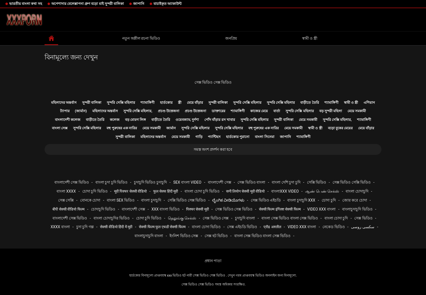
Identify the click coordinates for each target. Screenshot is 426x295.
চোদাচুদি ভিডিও (103, 209)
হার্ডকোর (166, 103)
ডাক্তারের (218, 111)
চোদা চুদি (329, 200)
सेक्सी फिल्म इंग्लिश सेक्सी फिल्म (280, 209)
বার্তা (276, 111)
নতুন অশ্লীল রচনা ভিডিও (141, 38)
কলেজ (115, 120)
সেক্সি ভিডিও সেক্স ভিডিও (187, 200)
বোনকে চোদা (90, 200)
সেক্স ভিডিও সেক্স (215, 218)
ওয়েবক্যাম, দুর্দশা (187, 120)
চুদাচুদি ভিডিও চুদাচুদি (150, 182)
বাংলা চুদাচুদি (151, 200)
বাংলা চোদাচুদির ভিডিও (111, 218)
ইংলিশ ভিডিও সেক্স (184, 236)
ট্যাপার (65, 111)
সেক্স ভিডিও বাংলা (251, 182)
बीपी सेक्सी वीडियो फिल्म (68, 209)
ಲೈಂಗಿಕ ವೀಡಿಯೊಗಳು (228, 200)
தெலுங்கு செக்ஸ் (182, 218)
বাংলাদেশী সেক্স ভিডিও (71, 182)
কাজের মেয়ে (259, 111)
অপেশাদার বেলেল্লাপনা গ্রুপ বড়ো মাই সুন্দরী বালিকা (87, 4)
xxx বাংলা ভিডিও (165, 209)
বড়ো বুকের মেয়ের (340, 128)
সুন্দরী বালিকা (91, 103)
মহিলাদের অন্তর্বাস (64, 103)
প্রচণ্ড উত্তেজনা (168, 111)
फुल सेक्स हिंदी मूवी (165, 191)
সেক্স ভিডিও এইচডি (266, 200)
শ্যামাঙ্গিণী (147, 103)
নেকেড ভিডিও (333, 227)
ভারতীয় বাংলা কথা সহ (25, 4)
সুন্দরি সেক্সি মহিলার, (137, 111)
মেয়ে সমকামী (356, 111)
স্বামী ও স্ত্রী (309, 38)
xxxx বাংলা (60, 227)
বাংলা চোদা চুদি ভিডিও (201, 191)
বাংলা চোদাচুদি (357, 191)
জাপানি (138, 4)
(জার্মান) (81, 111)
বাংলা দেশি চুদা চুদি (286, 182)
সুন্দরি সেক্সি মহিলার (121, 103)
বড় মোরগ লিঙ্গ (135, 120)
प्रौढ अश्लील (272, 227)
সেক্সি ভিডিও (316, 182)
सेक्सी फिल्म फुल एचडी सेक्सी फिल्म (162, 227)
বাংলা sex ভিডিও (120, 200)
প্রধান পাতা (213, 261)
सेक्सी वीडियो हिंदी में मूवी (116, 227)
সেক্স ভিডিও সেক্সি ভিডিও (352, 182)
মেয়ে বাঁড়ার (195, 103)
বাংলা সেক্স (60, 128)
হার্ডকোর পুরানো (237, 137)
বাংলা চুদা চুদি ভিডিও (111, 182)
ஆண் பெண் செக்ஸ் (322, 191)
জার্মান (171, 128)
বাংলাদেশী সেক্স (219, 182)
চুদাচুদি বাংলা (245, 218)
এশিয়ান (369, 103)
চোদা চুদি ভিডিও (95, 191)
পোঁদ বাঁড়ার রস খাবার (219, 120)
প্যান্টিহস (214, 137)
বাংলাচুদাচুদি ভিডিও (357, 209)
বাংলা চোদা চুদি (336, 218)
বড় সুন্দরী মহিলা (330, 111)
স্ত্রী (179, 103)
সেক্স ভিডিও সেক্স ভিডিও (213, 82)
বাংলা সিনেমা (264, 137)
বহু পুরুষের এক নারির (121, 128)
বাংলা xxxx (66, 191)
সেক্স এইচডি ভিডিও (242, 227)
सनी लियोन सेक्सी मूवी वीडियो (245, 191)
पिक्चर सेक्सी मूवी (197, 209)
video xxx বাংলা (321, 209)
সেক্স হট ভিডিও (216, 236)
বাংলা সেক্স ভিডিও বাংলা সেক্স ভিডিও (289, 218)
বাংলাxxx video (285, 191)
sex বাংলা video (187, 182)
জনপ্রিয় (231, 38)
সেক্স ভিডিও (363, 218)
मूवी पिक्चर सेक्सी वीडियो (130, 191)
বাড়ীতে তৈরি (309, 103)
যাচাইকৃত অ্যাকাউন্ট (167, 4)
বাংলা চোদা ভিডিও (206, 227)
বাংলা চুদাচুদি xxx (301, 200)
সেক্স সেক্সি (66, 200)
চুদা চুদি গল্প (85, 227)
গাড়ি (198, 137)
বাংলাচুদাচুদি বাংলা (148, 236)
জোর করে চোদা (354, 200)
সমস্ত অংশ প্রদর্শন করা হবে (213, 149)
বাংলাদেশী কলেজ (67, 120)
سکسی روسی (362, 227)
